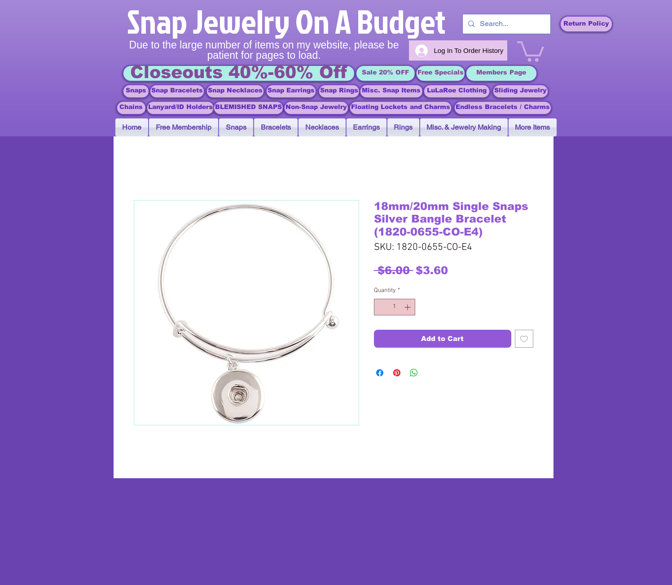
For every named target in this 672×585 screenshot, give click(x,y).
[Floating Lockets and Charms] (400, 108)
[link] (530, 50)
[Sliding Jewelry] (520, 91)
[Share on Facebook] (379, 372)
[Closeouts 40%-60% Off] (239, 73)
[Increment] (408, 307)
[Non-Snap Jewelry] (316, 108)
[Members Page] (501, 73)
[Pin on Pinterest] (396, 372)
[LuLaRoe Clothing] (456, 91)
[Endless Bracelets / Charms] (503, 108)
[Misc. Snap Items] (391, 91)
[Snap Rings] (339, 91)
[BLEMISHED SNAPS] (248, 108)
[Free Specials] (441, 73)
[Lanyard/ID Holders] (180, 108)
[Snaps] (136, 91)
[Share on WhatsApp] (413, 372)
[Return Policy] (586, 24)
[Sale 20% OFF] (386, 73)
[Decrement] (381, 307)
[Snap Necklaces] (235, 91)
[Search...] (505, 24)
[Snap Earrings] (291, 91)
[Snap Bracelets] (177, 91)
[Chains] (131, 108)
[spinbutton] (395, 307)
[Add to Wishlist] (524, 339)
